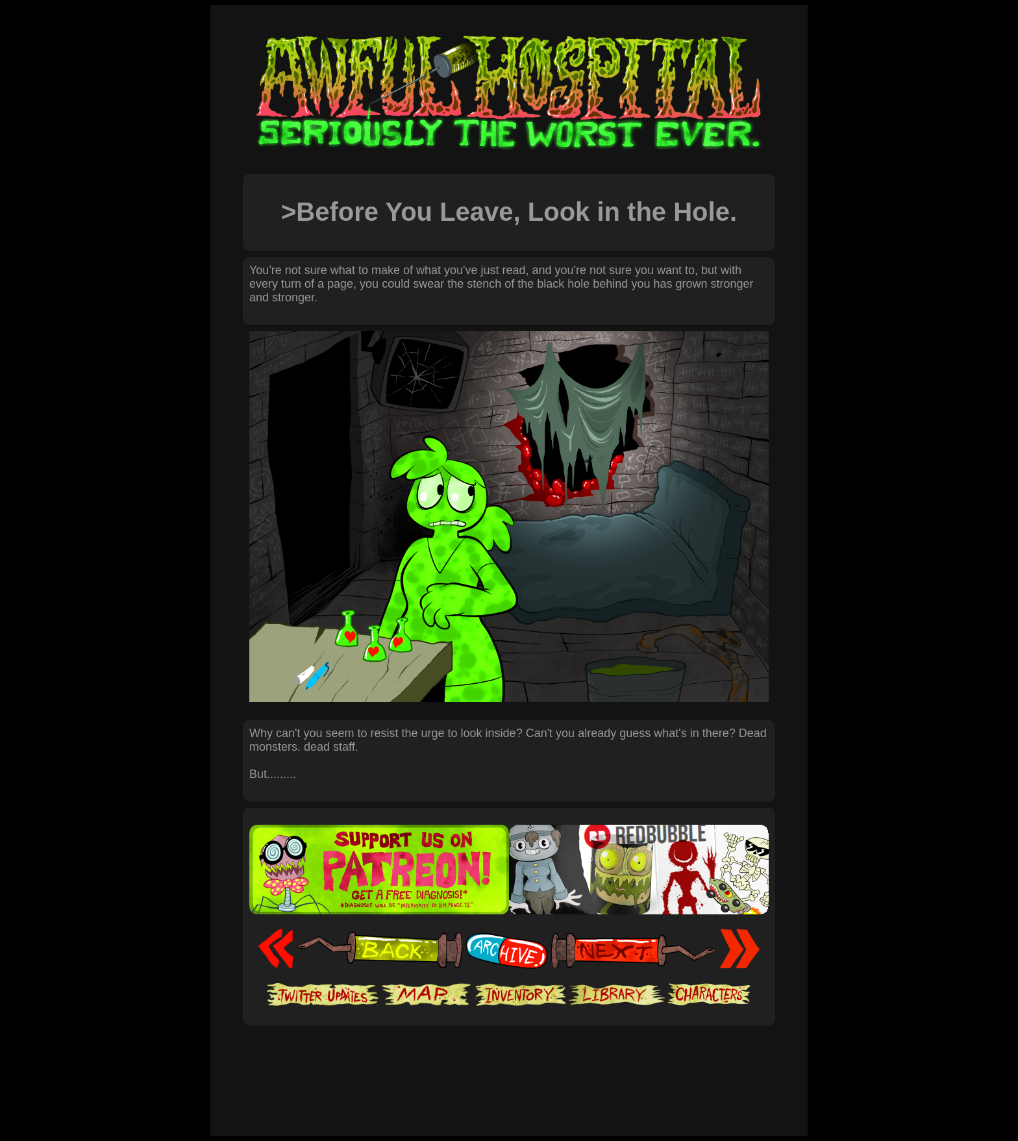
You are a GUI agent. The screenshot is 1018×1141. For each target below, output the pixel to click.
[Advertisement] (509, 1065)
